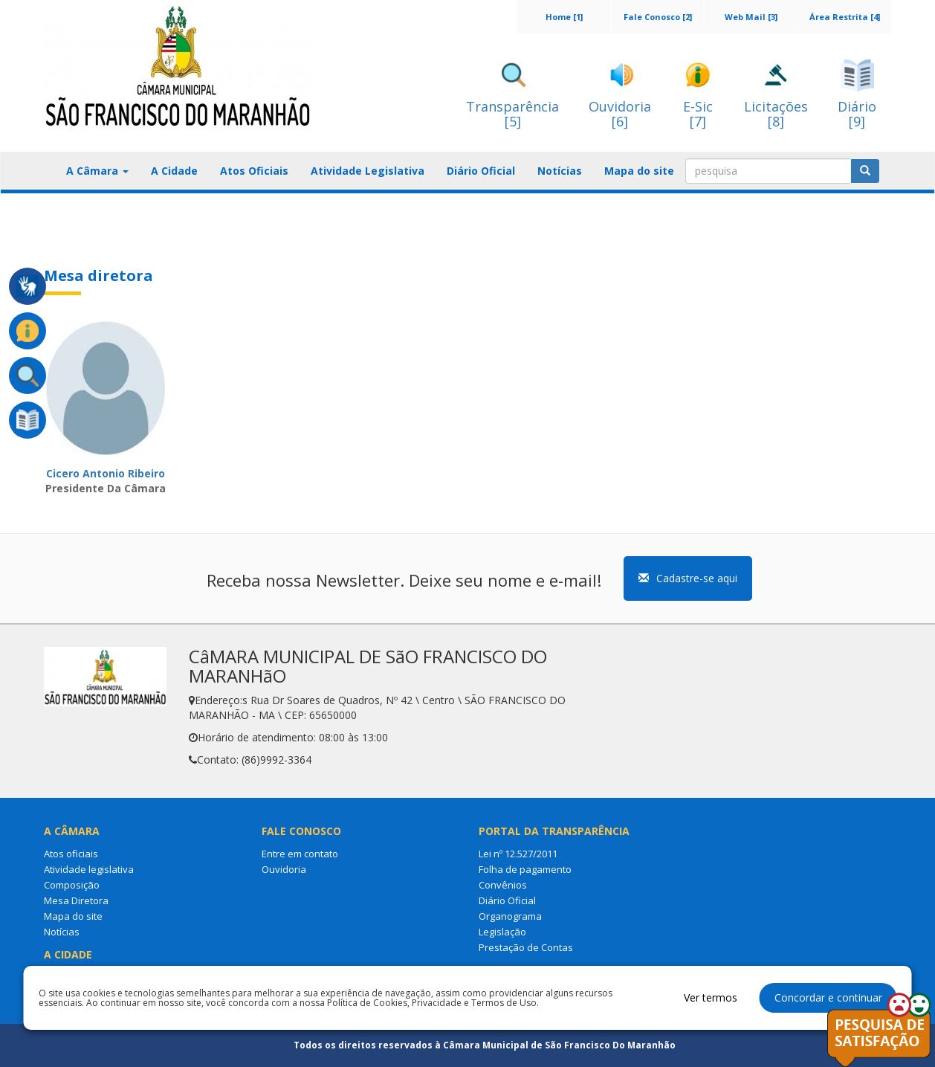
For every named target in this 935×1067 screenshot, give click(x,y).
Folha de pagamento (525, 869)
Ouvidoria (284, 869)
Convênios (503, 885)
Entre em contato (300, 853)
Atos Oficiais (254, 171)
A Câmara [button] (97, 171)
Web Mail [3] (751, 16)
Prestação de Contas (526, 947)
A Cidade (174, 171)
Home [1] (564, 16)
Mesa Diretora (76, 900)
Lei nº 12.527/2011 (518, 853)
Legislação (502, 931)
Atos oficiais (71, 853)
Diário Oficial (481, 171)
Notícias (559, 171)
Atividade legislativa (89, 869)
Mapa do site (639, 171)
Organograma (510, 916)
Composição (72, 885)
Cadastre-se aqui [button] (687, 578)
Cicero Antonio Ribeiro (105, 473)
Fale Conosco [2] (658, 16)
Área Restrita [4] (844, 16)
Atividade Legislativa (367, 171)
